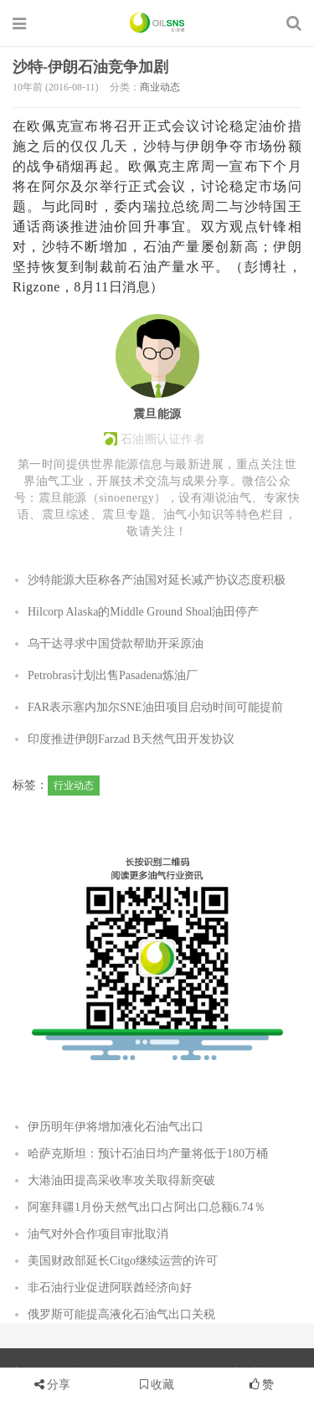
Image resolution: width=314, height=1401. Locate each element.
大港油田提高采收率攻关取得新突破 (121, 1180)
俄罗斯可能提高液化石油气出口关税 (121, 1314)
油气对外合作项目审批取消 (98, 1234)
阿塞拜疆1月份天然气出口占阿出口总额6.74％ (146, 1207)
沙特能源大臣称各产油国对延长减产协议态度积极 (157, 580)
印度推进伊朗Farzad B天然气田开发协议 (131, 739)
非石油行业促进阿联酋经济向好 (110, 1287)
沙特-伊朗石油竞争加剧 (90, 67)
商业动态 (160, 87)
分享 (58, 1384)
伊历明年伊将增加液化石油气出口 (115, 1126)
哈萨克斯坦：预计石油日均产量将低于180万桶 (148, 1153)
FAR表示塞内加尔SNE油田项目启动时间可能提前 (155, 707)
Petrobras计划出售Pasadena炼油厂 (113, 675)
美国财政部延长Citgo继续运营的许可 (123, 1260)
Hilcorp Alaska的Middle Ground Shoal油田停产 (143, 611)
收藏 (157, 1384)
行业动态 (74, 785)
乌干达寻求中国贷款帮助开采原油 (115, 643)
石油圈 (157, 23)
